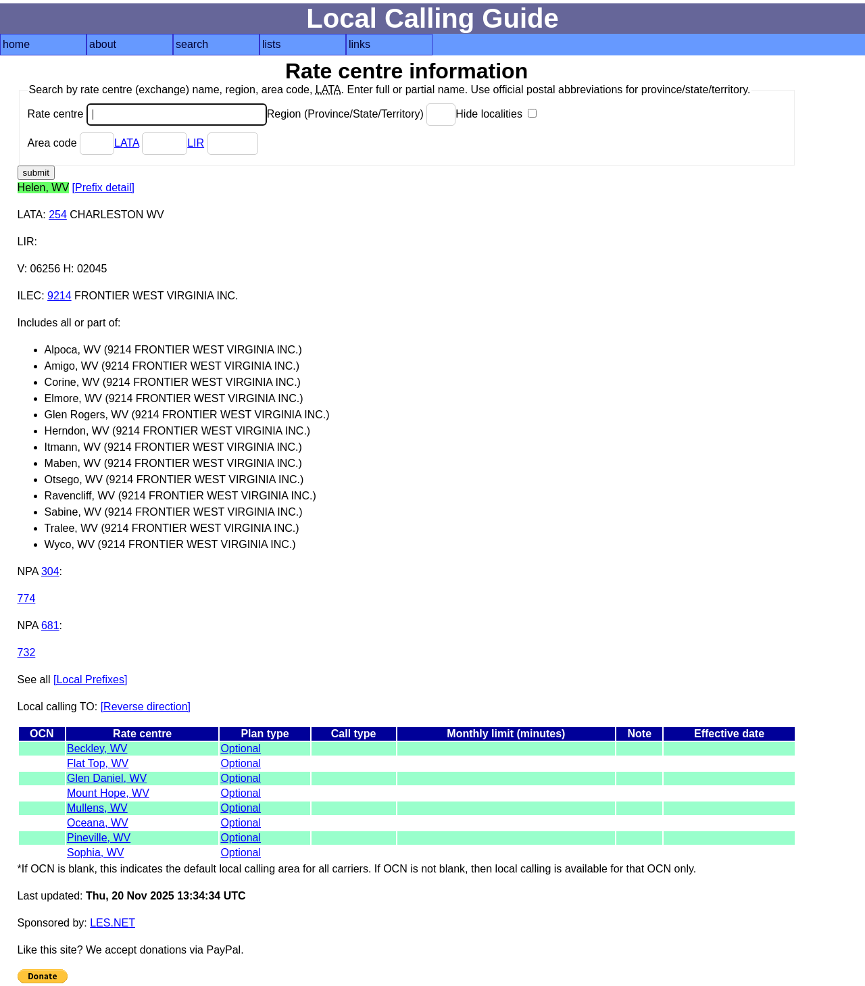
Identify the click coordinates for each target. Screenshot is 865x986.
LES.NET (112, 923)
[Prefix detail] (103, 187)
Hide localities (496, 114)
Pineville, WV (98, 837)
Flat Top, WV (97, 763)
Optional (240, 748)
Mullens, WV (97, 808)
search (192, 44)
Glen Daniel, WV (107, 778)
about (102, 44)
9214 (59, 295)
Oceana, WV (97, 823)
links (359, 44)
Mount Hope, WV (108, 793)
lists (271, 44)
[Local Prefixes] (90, 679)
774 (27, 598)
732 (27, 652)
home (16, 44)
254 (58, 214)
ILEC (30, 295)
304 (50, 571)
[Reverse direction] (146, 706)
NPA (28, 571)
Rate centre (147, 114)
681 (50, 625)
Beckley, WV (97, 748)
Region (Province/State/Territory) (361, 114)
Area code (71, 143)
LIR (195, 143)
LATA (126, 143)
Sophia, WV (95, 852)
